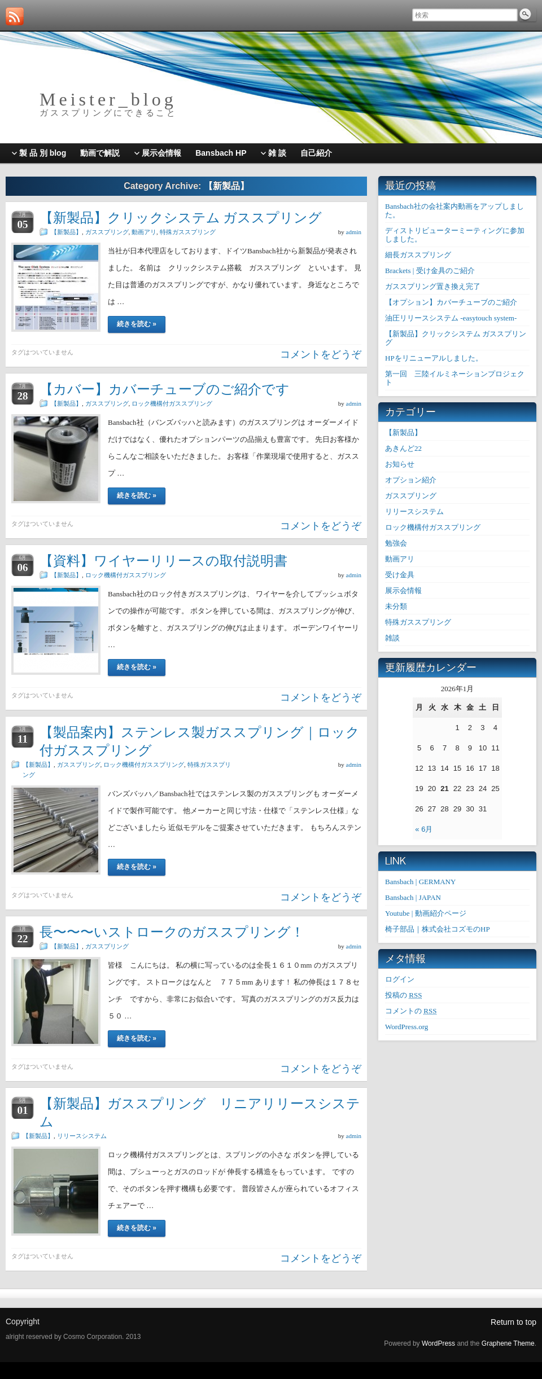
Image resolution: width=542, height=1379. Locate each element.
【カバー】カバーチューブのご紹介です (165, 389)
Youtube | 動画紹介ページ (425, 913)
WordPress (438, 1343)
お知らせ (399, 464)
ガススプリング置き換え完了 (432, 286)
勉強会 (396, 543)
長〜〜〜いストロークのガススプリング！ (172, 932)
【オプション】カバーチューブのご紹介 (451, 302)
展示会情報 (403, 590)
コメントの (410, 1011)
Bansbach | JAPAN (413, 897)
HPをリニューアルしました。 (434, 358)
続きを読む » (136, 324)
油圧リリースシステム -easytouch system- (451, 318)
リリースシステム (82, 1135)
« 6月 (423, 829)
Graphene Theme (508, 1343)
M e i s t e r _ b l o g (106, 99)
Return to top (513, 1322)
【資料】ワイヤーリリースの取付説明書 (163, 560)
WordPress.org (406, 1026)
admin (354, 232)
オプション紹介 (410, 480)
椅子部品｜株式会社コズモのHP (437, 929)
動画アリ (144, 232)
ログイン (399, 979)
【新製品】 (66, 232)
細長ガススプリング (418, 255)
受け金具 (399, 574)
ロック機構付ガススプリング (172, 403)
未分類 (396, 606)
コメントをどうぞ (320, 354)
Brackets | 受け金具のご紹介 (430, 270)
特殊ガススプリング (188, 232)
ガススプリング (107, 232)
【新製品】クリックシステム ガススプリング (181, 217)
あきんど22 (403, 448)
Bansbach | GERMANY (420, 881)
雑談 (392, 638)
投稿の (403, 995)
